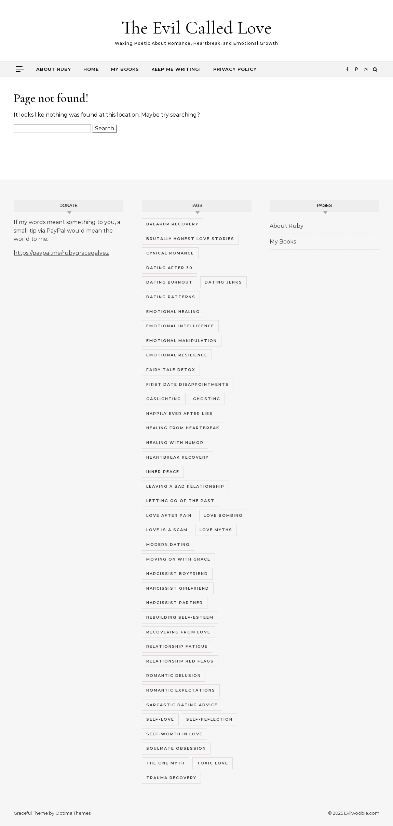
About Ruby (53, 69)
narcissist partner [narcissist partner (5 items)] (174, 602)
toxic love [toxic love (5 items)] (212, 763)
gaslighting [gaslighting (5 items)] (163, 398)
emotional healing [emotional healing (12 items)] (173, 311)
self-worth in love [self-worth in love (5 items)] (174, 734)
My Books (125, 69)
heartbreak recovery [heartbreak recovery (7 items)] (177, 457)
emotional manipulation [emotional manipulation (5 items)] (181, 340)
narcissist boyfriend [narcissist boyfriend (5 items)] (177, 573)
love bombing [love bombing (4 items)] (223, 515)
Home (91, 69)
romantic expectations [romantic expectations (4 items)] (180, 690)
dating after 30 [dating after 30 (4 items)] (169, 267)
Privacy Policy (235, 69)
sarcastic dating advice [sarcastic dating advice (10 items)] (182, 705)
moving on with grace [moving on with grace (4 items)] (178, 559)
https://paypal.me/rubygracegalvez (61, 253)
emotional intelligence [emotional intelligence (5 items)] (180, 326)
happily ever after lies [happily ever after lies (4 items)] (179, 413)
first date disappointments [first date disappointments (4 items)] (187, 384)
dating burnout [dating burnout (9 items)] (169, 282)
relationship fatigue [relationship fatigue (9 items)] (177, 646)
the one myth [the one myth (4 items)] (165, 763)
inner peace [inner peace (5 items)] (162, 471)
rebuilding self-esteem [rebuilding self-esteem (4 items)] (180, 617)
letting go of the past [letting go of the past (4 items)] (180, 500)
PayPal (56, 230)
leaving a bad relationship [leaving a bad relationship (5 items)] (185, 486)
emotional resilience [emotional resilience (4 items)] (176, 355)
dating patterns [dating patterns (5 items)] (170, 296)
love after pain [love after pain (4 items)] (169, 515)
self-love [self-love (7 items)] (160, 719)
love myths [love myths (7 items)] (216, 529)
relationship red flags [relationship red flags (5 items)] (180, 661)
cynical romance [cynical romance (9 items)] (170, 253)
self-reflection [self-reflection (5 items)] (209, 719)
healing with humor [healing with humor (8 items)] (175, 442)
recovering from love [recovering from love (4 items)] (178, 632)
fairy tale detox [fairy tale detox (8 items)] (170, 369)
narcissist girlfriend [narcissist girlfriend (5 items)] (177, 588)
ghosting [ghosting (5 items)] (206, 398)
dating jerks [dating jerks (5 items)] (223, 282)
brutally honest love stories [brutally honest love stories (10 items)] (190, 238)
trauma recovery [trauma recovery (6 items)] (171, 777)
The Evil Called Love (196, 27)
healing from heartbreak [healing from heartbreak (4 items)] (183, 427)
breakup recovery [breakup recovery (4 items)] (172, 224)
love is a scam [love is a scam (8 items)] (167, 529)
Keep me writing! (176, 69)
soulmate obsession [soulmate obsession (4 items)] (176, 748)
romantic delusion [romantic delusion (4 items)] (173, 675)
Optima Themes (73, 813)
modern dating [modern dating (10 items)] (168, 544)
